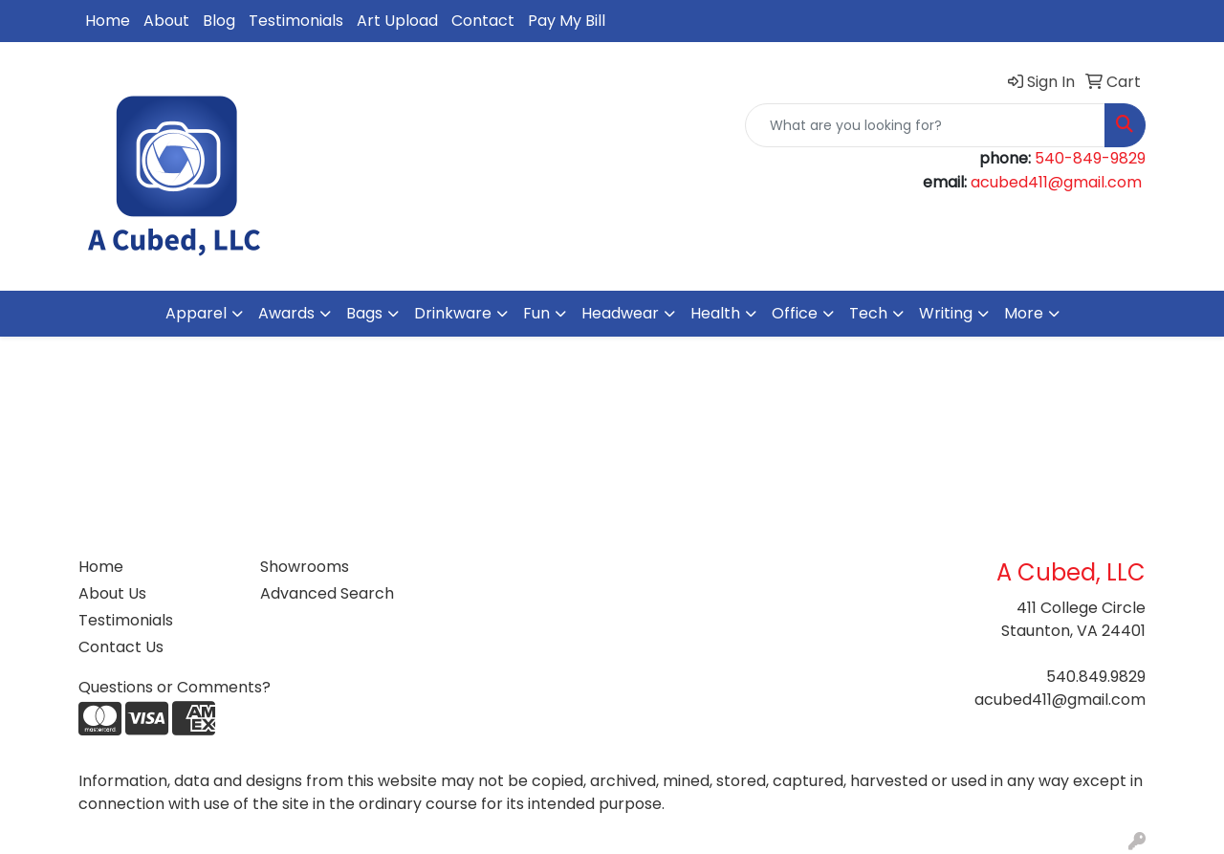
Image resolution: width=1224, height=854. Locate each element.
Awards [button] (286, 313)
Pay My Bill (566, 21)
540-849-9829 (1090, 158)
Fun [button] (536, 313)
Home (107, 21)
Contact (482, 21)
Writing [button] (946, 313)
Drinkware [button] (453, 313)
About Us (112, 593)
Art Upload (397, 21)
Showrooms (304, 567)
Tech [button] (868, 313)
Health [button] (715, 313)
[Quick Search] (925, 125)
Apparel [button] (196, 313)
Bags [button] (364, 313)
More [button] (1023, 313)
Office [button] (795, 313)
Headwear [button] (620, 313)
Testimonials (296, 21)
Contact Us (121, 647)
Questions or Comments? (174, 687)
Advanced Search (327, 593)
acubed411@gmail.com (1056, 182)
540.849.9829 (1096, 677)
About (166, 21)
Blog (219, 21)
